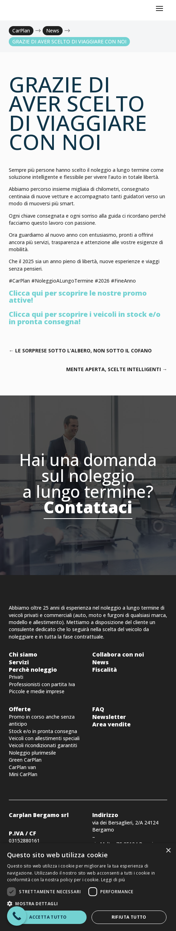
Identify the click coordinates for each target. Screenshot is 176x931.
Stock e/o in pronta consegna (43, 731)
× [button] (168, 850)
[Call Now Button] (16, 916)
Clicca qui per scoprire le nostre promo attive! (78, 296)
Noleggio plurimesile (32, 752)
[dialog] (88, 887)
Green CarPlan (25, 759)
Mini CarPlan (23, 774)
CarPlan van (22, 767)
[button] (88, 903)
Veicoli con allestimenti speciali (44, 738)
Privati (16, 676)
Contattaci (88, 507)
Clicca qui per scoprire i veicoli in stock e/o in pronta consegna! (85, 317)
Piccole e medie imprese (36, 691)
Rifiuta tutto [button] (129, 917)
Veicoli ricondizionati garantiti (43, 745)
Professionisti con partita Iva (42, 684)
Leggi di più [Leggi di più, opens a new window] (113, 880)
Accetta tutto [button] (48, 917)
